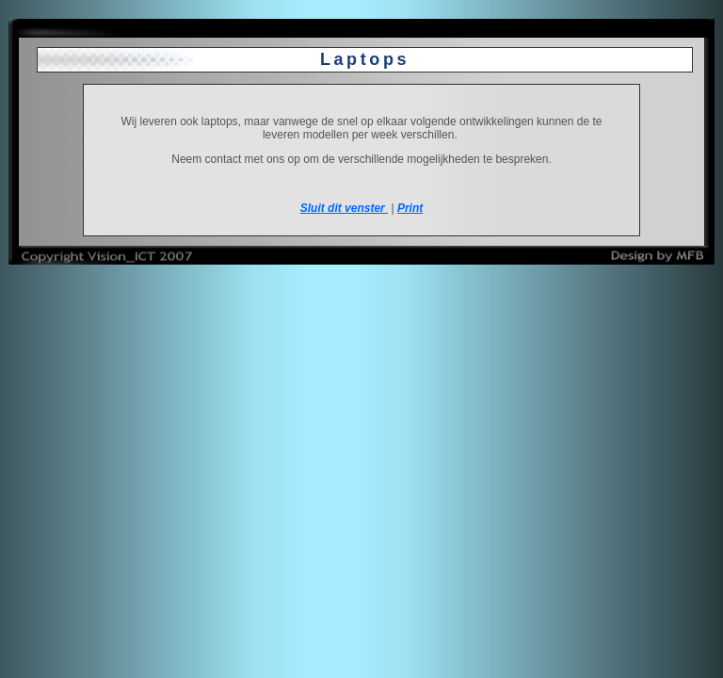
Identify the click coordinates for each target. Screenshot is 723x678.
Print (410, 208)
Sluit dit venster (344, 208)
